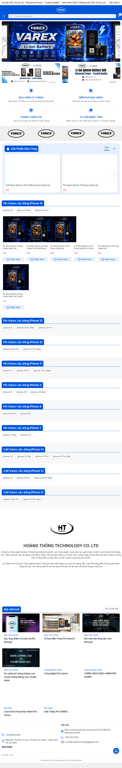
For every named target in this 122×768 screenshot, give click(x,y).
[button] (8, 216)
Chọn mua (32, 195)
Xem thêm (108, 148)
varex (11, 761)
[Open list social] (116, 751)
